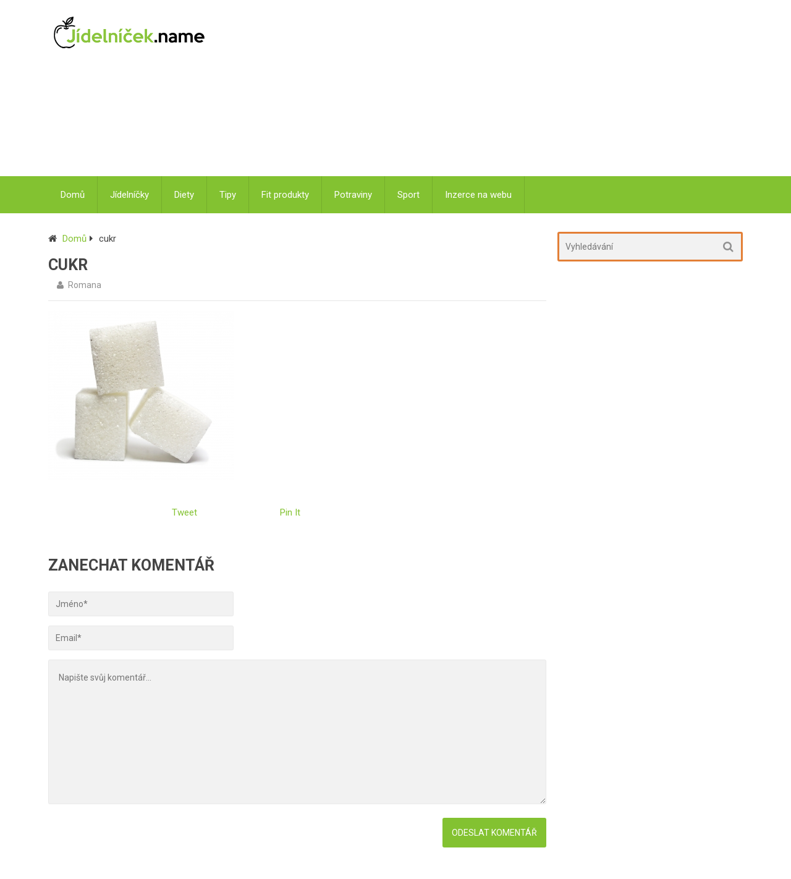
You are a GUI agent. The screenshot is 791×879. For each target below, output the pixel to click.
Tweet (184, 512)
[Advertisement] (482, 89)
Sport (408, 194)
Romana (84, 285)
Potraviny (353, 194)
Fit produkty (285, 194)
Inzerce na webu (478, 194)
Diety (184, 194)
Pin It (290, 512)
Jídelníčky (129, 194)
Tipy (227, 194)
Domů (73, 194)
